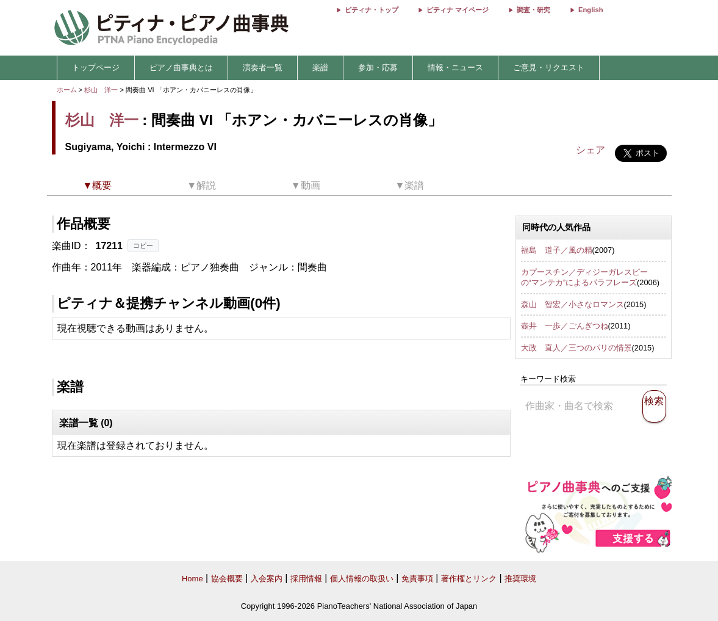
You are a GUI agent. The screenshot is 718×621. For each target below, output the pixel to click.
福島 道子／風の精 (556, 250)
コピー (143, 245)
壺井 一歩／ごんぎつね (564, 325)
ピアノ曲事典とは (181, 67)
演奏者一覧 (262, 67)
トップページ (96, 67)
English (590, 9)
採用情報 (306, 578)
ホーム (67, 89)
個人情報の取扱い (361, 578)
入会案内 (266, 578)
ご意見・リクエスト (548, 67)
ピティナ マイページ (457, 9)
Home (192, 578)
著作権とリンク (469, 578)
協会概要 (227, 578)
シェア (590, 150)
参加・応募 (378, 67)
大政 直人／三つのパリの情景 (576, 347)
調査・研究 (533, 9)
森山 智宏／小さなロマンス (572, 304)
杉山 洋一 (101, 89)
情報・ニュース (455, 67)
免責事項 (417, 578)
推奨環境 (520, 578)
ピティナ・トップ (371, 9)
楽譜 (320, 67)
